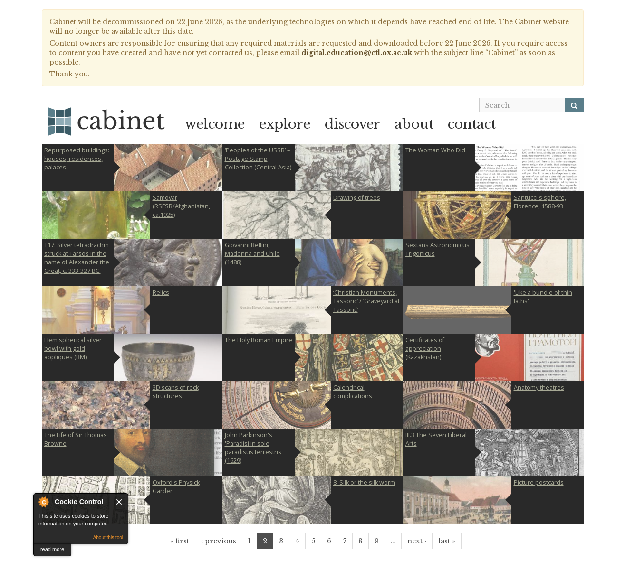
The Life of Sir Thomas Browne (75, 439)
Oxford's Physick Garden (176, 486)
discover (352, 124)
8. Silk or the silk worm (364, 482)
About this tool (108, 537)
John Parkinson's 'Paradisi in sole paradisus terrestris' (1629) (254, 448)
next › (416, 541)
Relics (161, 293)
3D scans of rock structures (176, 391)
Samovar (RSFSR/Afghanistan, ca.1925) (181, 206)
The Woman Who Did (435, 150)
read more (52, 549)
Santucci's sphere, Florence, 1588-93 (540, 202)
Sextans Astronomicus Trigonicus (437, 249)
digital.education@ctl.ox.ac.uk (356, 52)
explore (284, 124)
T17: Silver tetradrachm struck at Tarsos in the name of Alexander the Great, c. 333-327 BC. (76, 258)
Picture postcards (539, 482)
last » (446, 541)
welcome (215, 124)
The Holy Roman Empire (258, 340)
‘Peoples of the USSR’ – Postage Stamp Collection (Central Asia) (258, 158)
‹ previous (218, 541)
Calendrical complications (352, 391)
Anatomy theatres (539, 387)
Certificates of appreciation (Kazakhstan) (424, 348)
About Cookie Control (43, 502)
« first (179, 541)
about (413, 124)
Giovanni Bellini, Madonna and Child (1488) (252, 253)
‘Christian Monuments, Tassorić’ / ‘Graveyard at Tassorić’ (366, 301)
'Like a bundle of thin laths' (543, 297)
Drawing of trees (356, 198)
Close (119, 502)
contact (472, 124)
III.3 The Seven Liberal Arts (436, 439)
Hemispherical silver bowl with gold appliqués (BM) (73, 348)
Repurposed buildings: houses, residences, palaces (76, 158)
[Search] (574, 105)
